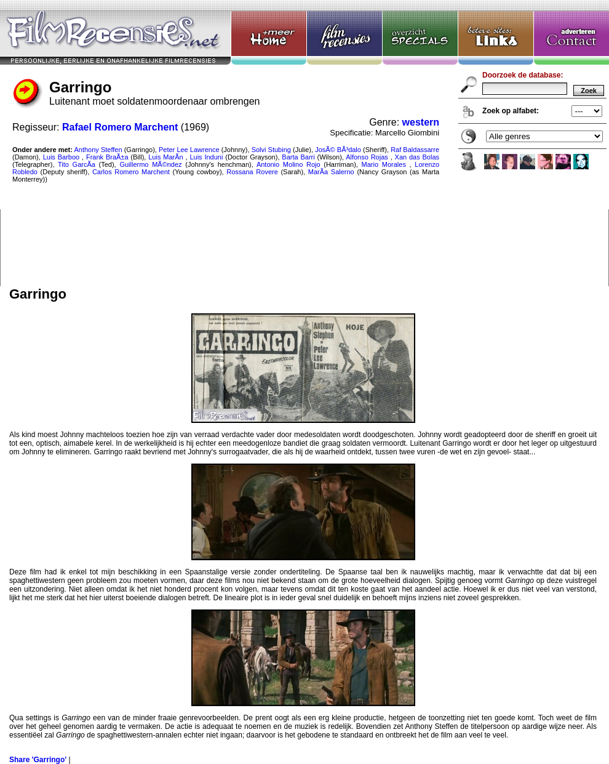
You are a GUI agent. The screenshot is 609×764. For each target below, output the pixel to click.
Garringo (304, 143)
